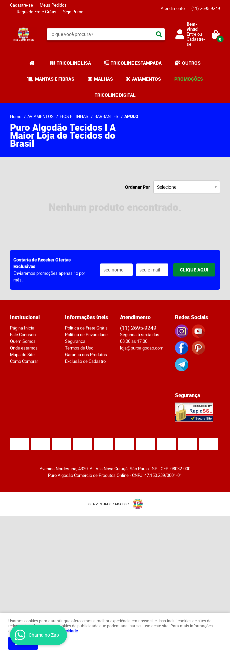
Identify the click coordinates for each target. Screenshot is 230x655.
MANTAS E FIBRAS (54, 79)
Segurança (75, 341)
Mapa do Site (22, 355)
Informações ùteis (86, 317)
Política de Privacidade (86, 335)
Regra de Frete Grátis (36, 12)
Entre (191, 34)
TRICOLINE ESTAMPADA (136, 63)
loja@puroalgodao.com (141, 348)
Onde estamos (24, 348)
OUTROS (191, 63)
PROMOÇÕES (188, 79)
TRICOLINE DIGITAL (115, 95)
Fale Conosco (23, 335)
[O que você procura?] (159, 34)
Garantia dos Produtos (86, 355)
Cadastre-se (21, 5)
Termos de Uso (79, 348)
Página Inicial (22, 328)
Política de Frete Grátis (86, 328)
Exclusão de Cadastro (85, 361)
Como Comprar (24, 361)
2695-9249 (205, 8)
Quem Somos (23, 341)
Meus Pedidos (53, 5)
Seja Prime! (73, 12)
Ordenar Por (137, 187)
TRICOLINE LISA (74, 63)
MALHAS (103, 79)
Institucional (25, 317)
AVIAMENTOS (146, 79)
